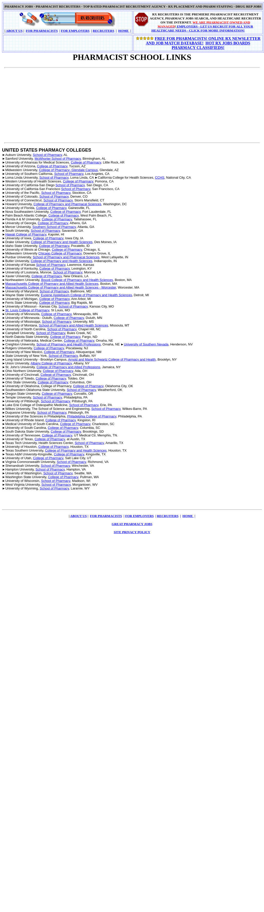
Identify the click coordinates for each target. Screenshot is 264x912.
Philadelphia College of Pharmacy (91, 416)
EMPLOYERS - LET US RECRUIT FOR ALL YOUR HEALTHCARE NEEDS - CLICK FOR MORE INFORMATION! (202, 28)
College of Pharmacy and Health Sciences (62, 242)
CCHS (159, 177)
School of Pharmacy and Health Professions (68, 344)
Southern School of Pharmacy (54, 227)
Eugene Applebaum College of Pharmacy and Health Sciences (86, 295)
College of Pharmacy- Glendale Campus (68, 170)
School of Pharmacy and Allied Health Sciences (73, 325)
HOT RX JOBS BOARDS (227, 43)
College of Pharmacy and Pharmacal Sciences (67, 204)
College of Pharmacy (86, 162)
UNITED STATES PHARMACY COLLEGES (46, 150)
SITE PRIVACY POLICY (132, 532)
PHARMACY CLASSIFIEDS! (198, 47)
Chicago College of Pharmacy (60, 253)
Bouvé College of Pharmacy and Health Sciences (77, 280)
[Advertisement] (68, 102)
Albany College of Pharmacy (51, 363)
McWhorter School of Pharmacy (58, 158)
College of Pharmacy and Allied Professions (68, 367)
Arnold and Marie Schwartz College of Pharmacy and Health (112, 359)
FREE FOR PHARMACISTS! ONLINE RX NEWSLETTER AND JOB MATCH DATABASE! (203, 40)
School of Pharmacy (47, 155)
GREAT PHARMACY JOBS (132, 524)
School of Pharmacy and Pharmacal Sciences (66, 257)
